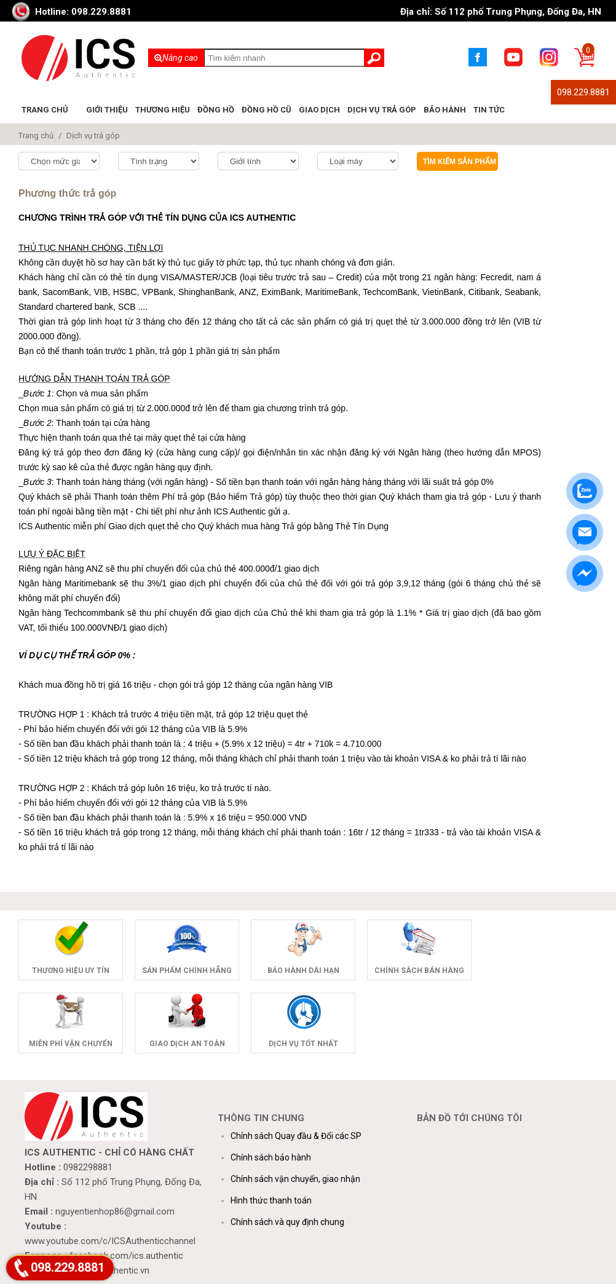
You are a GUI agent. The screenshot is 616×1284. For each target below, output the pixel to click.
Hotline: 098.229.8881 (83, 11)
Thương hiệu (162, 109)
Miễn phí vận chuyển (71, 1043)
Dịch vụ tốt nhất (303, 1043)
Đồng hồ (215, 109)
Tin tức (489, 109)
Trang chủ (45, 109)
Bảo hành (445, 109)
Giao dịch (319, 109)
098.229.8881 (583, 92)
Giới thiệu (107, 109)
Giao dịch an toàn (187, 1043)
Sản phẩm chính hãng (187, 970)
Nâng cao (176, 58)
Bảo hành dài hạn (303, 970)
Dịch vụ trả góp (381, 109)
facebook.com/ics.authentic (126, 1255)
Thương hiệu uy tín (70, 970)
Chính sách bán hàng (419, 970)
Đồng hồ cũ (266, 109)
